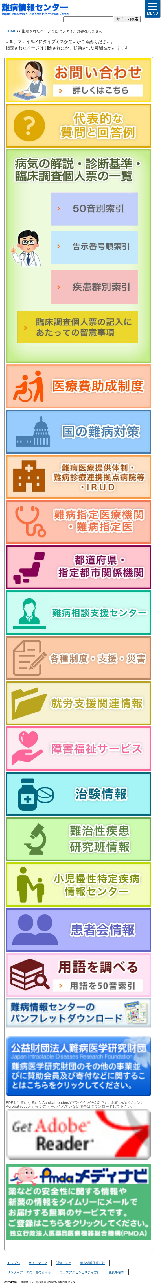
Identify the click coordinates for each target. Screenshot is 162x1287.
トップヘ (13, 1263)
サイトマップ (38, 1263)
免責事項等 (116, 1272)
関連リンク (63, 1263)
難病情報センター (38, 10)
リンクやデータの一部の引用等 (29, 1272)
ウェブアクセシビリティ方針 (80, 1272)
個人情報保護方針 (92, 1263)
